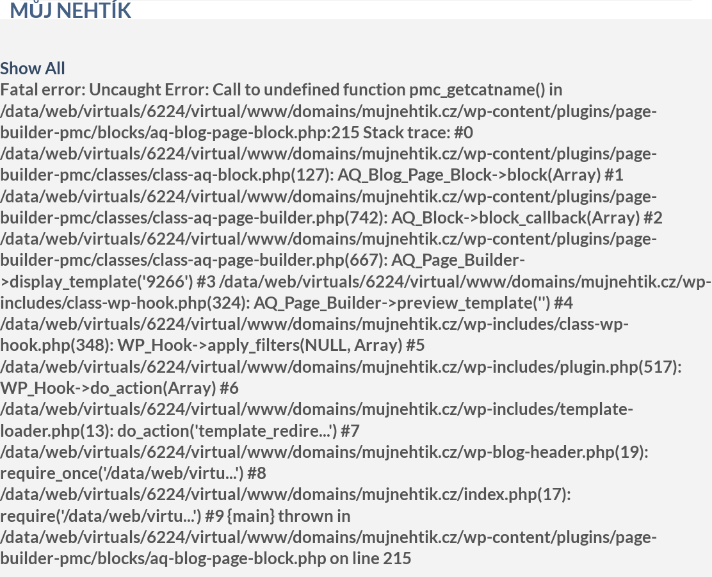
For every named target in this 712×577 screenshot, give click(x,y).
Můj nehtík (70, 10)
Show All (32, 67)
